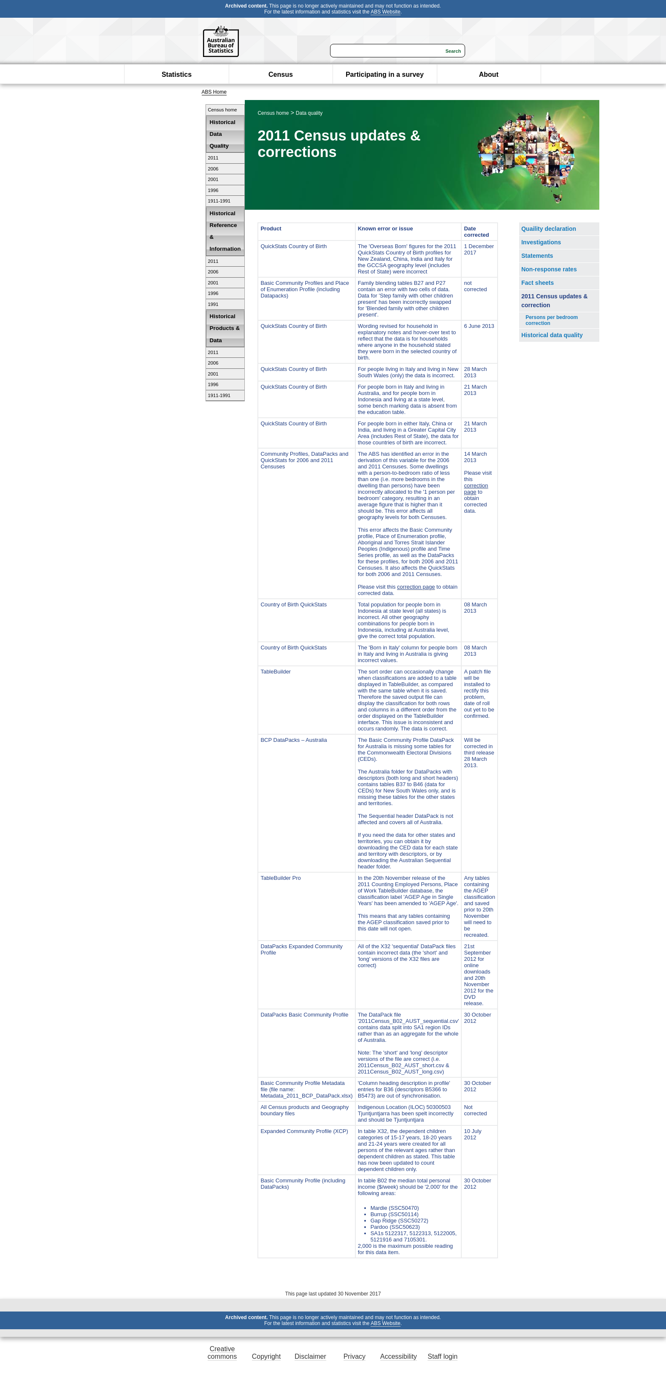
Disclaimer (310, 1356)
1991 (213, 304)
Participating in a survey (385, 74)
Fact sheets (537, 282)
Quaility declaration (548, 228)
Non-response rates (549, 269)
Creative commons (222, 1352)
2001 (213, 179)
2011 (213, 157)
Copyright (266, 1356)
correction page (416, 587)
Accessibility (398, 1356)
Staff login (443, 1356)
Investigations (541, 242)
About (488, 74)
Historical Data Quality (223, 134)
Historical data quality (551, 335)
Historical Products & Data (225, 328)
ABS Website (385, 12)
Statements (537, 255)
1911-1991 (219, 200)
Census (280, 74)
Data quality (309, 113)
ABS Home (214, 92)
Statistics (177, 74)
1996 (213, 190)
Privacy (354, 1356)
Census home (222, 109)
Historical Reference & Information (225, 231)
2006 (213, 168)
